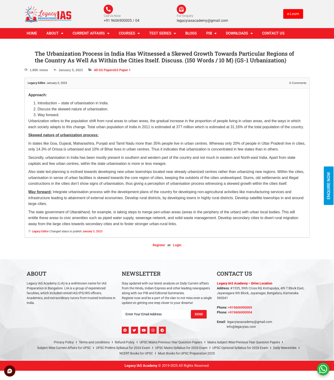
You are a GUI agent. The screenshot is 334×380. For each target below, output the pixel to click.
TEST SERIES (162, 33)
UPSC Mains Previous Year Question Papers (171, 342)
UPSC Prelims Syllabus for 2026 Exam (123, 348)
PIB (211, 33)
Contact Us (273, 33)
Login (177, 245)
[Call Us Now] (108, 9)
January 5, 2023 (92, 231)
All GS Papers (104, 70)
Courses (129, 33)
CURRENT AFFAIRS (91, 33)
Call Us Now (112, 16)
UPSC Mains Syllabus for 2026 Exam (181, 348)
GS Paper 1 (122, 70)
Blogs (191, 33)
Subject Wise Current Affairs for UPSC (64, 348)
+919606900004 (240, 312)
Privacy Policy (64, 342)
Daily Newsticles (284, 348)
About (54, 33)
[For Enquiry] (181, 9)
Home (32, 33)
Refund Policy (125, 342)
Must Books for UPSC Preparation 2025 (186, 353)
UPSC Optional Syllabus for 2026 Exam (240, 348)
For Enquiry (185, 16)
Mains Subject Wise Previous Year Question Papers (243, 342)
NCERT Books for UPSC (136, 353)
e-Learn (293, 14)
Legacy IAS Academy (141, 366)
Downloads (239, 33)
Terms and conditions (94, 342)
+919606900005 (240, 307)
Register (159, 245)
